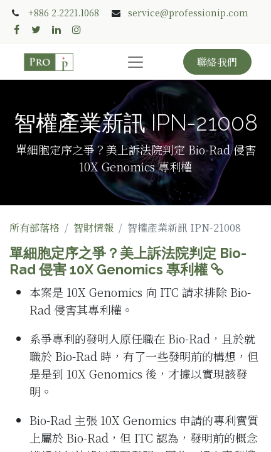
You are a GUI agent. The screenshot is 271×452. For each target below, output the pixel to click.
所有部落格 (34, 227)
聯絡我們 (217, 62)
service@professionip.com (188, 12)
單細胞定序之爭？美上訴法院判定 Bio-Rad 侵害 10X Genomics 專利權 (128, 261)
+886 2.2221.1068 (63, 12)
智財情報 (93, 227)
